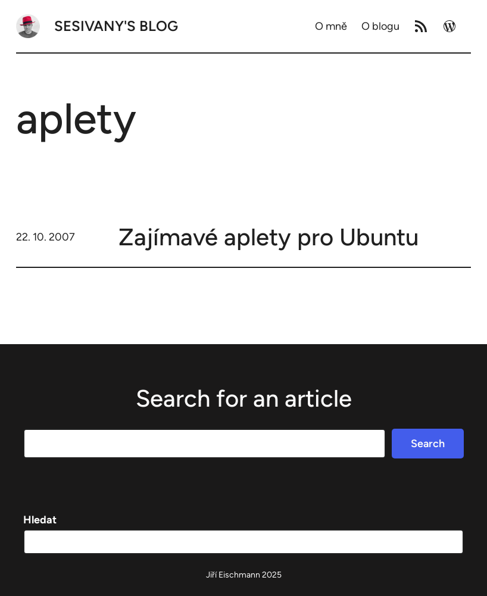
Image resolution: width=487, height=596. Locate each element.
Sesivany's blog (116, 26)
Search (428, 443)
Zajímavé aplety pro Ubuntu (268, 237)
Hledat (40, 519)
